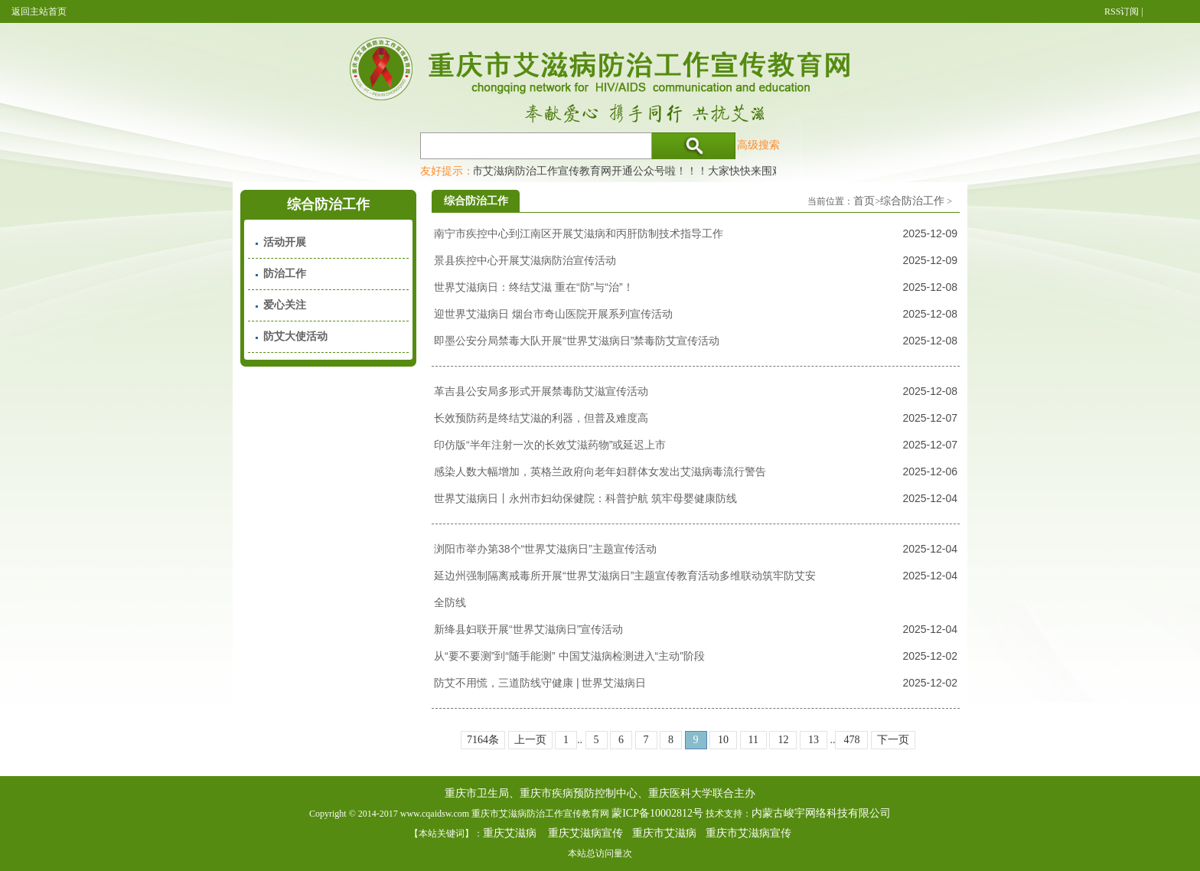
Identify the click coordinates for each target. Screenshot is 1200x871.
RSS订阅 (1121, 11)
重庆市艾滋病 (664, 833)
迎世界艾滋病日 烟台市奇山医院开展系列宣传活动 (553, 314)
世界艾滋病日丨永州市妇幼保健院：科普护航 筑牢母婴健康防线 (585, 498)
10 (723, 739)
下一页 (893, 739)
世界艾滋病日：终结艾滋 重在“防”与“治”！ (534, 287)
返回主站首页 (39, 11)
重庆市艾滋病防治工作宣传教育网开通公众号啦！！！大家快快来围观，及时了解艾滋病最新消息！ (688, 171)
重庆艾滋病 (509, 833)
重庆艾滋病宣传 (585, 833)
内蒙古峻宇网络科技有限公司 (821, 813)
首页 (864, 201)
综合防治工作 (912, 201)
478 (851, 739)
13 (813, 739)
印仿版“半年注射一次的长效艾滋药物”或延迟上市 (550, 445)
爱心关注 (284, 305)
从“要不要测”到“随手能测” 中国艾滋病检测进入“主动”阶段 (569, 656)
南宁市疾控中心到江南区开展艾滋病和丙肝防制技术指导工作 (578, 233)
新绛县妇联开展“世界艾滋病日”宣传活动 (528, 629)
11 (753, 739)
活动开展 (284, 242)
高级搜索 (758, 145)
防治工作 (284, 273)
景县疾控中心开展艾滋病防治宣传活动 (525, 260)
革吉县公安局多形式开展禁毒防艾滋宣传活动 (541, 391)
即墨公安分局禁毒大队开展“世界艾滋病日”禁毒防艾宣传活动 (576, 340)
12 (783, 739)
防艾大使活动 (295, 336)
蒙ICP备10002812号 (657, 813)
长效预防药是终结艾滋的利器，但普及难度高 (541, 418)
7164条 (483, 739)
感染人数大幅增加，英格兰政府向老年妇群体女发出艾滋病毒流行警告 (600, 471)
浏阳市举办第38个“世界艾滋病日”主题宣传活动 (545, 549)
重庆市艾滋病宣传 (748, 833)
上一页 (530, 739)
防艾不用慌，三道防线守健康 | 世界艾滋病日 (540, 683)
